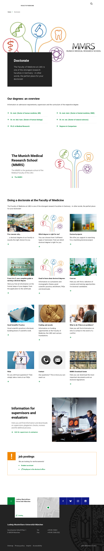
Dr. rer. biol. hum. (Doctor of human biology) (26, 120)
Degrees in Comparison (68, 126)
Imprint (28, 546)
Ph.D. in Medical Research (20, 126)
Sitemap (10, 546)
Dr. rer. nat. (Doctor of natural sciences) (74, 120)
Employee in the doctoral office (34, 469)
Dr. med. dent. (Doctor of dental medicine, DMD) (77, 113)
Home (9, 12)
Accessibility (37, 546)
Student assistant (27, 465)
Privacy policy (20, 546)
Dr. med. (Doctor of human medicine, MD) (25, 113)
